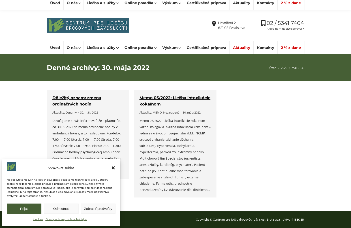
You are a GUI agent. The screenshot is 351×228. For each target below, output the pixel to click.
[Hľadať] (67, 4)
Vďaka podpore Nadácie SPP (280, 5)
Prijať (24, 208)
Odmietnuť (61, 208)
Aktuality (58, 112)
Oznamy (71, 112)
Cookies (38, 219)
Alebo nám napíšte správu (285, 28)
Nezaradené (171, 112)
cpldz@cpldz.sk (123, 5)
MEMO (157, 112)
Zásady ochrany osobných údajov (66, 219)
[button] (113, 168)
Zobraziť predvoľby (98, 208)
